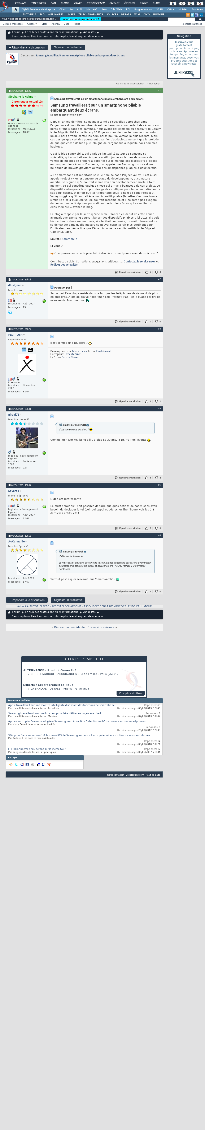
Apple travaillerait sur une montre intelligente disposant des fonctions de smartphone (61, 705)
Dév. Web (116, 9)
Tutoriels (38, 3)
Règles (76, 24)
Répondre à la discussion (27, 47)
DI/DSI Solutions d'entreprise (38, 9)
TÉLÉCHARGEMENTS (90, 14)
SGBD (159, 9)
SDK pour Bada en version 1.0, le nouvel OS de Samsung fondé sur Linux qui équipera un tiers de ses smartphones (79, 735)
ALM (79, 9)
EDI (128, 9)
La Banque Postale (46, 688)
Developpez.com (135, 774)
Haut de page (153, 774)
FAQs (47, 606)
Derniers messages (13, 24)
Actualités (89, 32)
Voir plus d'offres (131, 693)
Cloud (62, 9)
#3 (159, 328)
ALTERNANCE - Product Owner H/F (49, 670)
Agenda (56, 24)
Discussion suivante (100, 627)
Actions (31, 24)
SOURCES (112, 14)
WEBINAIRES (55, 14)
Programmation (143, 9)
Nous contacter (115, 774)
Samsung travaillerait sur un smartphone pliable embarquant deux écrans (80, 55)
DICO (146, 14)
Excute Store (69, 357)
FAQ (53, 3)
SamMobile (69, 239)
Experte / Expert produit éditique (48, 684)
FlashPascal (103, 351)
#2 (159, 279)
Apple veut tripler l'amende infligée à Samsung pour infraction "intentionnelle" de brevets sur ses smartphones (76, 721)
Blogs (64, 3)
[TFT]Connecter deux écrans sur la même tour (37, 749)
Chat (78, 3)
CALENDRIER (131, 606)
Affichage (152, 83)
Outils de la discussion (129, 83)
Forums (20, 3)
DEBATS (105, 606)
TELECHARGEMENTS (73, 606)
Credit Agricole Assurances (54, 674)
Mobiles (183, 9)
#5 (159, 484)
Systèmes (197, 9)
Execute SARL (73, 354)
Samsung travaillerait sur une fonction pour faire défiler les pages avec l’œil (54, 713)
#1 (159, 90)
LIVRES (71, 14)
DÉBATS (126, 14)
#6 (159, 535)
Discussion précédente (69, 627)
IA (71, 9)
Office (170, 9)
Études (129, 3)
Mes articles (79, 351)
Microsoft (91, 9)
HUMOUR (159, 14)
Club (156, 3)
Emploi (114, 3)
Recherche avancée (192, 24)
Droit (143, 3)
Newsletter (95, 3)
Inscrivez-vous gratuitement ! (80, 19)
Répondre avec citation (128, 272)
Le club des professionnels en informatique (51, 32)
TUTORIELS (29, 14)
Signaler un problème (68, 47)
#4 (159, 408)
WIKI (137, 14)
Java (104, 9)
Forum (16, 32)
